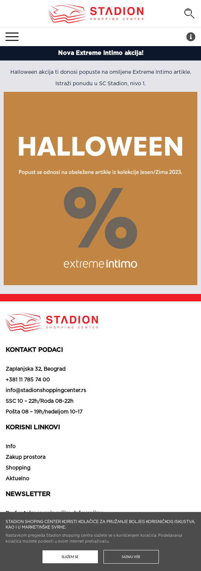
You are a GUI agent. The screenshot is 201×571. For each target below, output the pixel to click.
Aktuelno (17, 478)
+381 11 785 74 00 (28, 380)
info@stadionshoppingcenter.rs (46, 390)
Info (11, 446)
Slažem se (70, 556)
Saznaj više (131, 556)
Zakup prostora (25, 457)
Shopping (18, 468)
